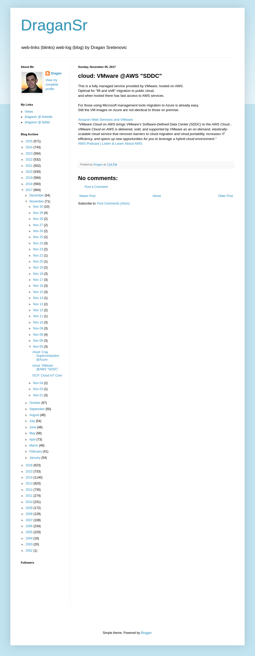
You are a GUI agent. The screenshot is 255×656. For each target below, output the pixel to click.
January (35, 458)
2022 (30, 159)
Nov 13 (38, 304)
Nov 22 (38, 255)
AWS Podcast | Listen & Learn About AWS (110, 143)
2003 (30, 544)
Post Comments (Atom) (113, 203)
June (33, 427)
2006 (30, 526)
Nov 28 (38, 219)
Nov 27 (38, 225)
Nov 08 (38, 334)
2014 (30, 477)
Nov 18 (38, 274)
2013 (30, 483)
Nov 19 (38, 267)
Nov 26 (38, 231)
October (35, 403)
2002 (30, 550)
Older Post (225, 196)
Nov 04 (38, 383)
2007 (30, 520)
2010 (30, 502)
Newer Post (87, 196)
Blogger (146, 633)
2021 (30, 166)
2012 (30, 490)
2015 (30, 471)
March (34, 445)
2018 (30, 184)
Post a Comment (96, 187)
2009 (30, 508)
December (37, 195)
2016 (30, 465)
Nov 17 (38, 280)
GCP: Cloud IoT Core (47, 375)
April (32, 439)
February (36, 451)
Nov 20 (38, 261)
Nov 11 (38, 316)
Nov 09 (38, 328)
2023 (30, 153)
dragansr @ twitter (37, 122)
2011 (30, 496)
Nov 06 (38, 340)
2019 (30, 178)
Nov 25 (38, 237)
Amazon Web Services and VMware (105, 120)
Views (29, 111)
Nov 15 (38, 292)
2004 (30, 538)
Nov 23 (38, 249)
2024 (30, 147)
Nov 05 (38, 346)
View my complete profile (52, 84)
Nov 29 (38, 213)
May (32, 433)
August (34, 415)
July (32, 421)
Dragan (56, 73)
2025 (30, 141)
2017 (30, 190)
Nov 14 (38, 298)
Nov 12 (38, 310)
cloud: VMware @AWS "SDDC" (45, 367)
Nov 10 (38, 322)
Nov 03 (38, 389)
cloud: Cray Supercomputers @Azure (45, 355)
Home (157, 196)
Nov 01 (38, 395)
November (37, 201)
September (37, 409)
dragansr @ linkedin (39, 117)
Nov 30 (38, 206)
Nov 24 (38, 243)
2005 (30, 532)
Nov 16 (38, 286)
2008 (30, 514)
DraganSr (54, 25)
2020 (30, 172)
